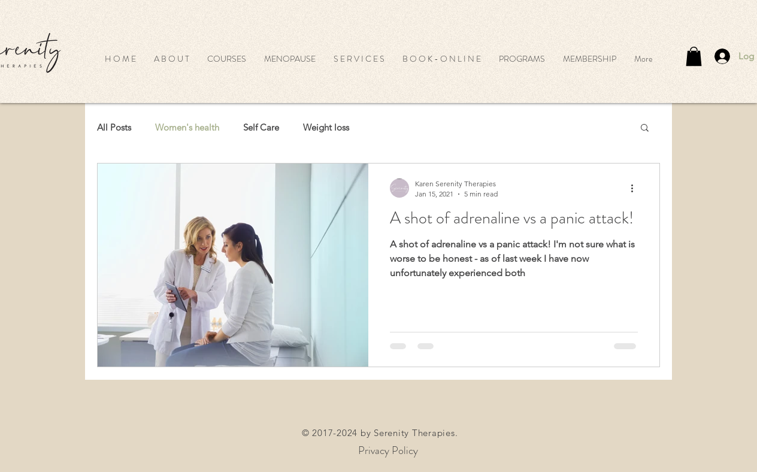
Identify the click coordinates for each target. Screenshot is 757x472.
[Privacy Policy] (388, 450)
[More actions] (636, 188)
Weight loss (326, 127)
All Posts (114, 127)
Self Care (261, 127)
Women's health (187, 127)
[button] (226, 59)
